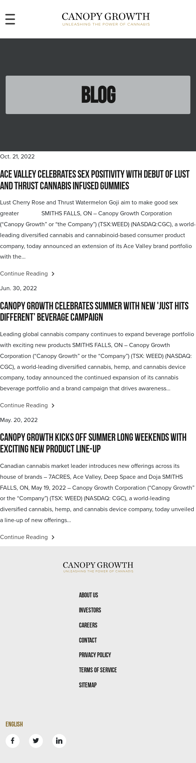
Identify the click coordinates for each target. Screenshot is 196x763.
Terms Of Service (98, 669)
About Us (88, 595)
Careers (88, 625)
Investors (90, 610)
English (14, 724)
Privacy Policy (95, 654)
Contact (88, 640)
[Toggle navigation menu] (10, 19)
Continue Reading (27, 273)
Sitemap (88, 684)
